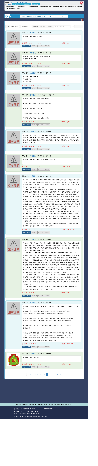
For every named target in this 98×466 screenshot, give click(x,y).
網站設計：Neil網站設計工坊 (8, 412)
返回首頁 (72, 411)
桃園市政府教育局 (16, 4)
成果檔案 (49, 26)
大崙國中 (33, 176)
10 (54, 374)
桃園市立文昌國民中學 (26, 4)
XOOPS (46, 409)
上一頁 (29, 374)
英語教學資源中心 (36, 4)
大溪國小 (33, 53)
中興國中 (33, 353)
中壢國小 (33, 156)
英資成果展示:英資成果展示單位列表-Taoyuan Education (44, 16)
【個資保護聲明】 (43, 416)
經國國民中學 (35, 95)
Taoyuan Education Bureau (18, 2)
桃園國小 (33, 32)
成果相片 (42, 26)
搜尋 (72, 26)
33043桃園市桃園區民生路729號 (28, 413)
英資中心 (33, 302)
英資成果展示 (8, 4)
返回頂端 (80, 411)
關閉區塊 (81, 3)
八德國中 (33, 73)
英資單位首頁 (26, 46)
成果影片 (35, 26)
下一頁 (59, 374)
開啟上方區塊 (82, 20)
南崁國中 (33, 131)
